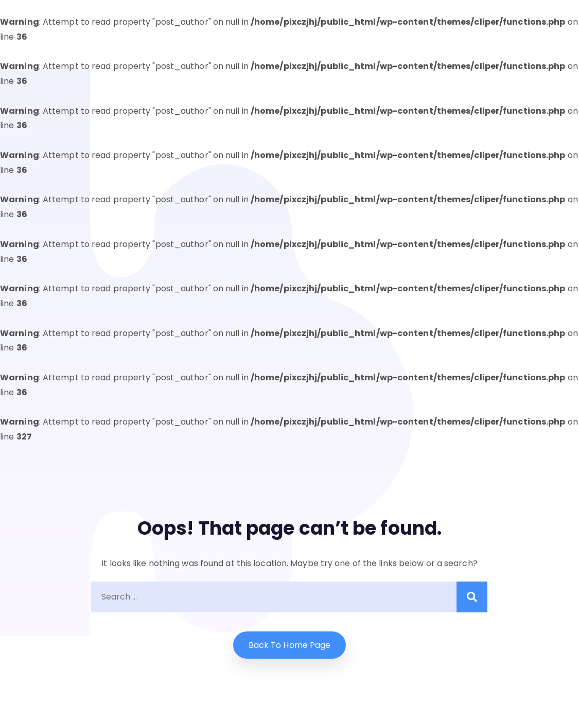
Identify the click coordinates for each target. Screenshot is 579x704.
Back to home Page (290, 645)
